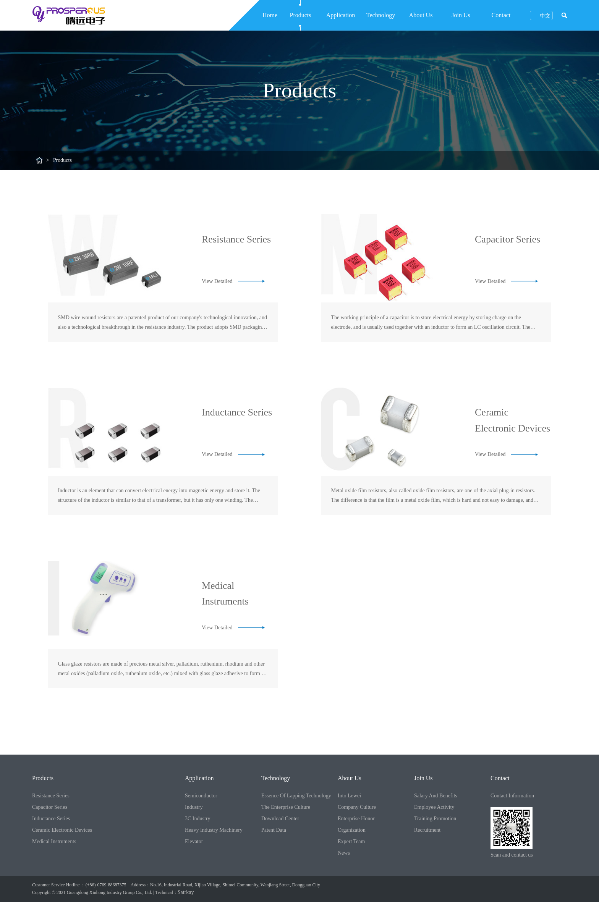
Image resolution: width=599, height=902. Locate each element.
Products (300, 15)
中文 (541, 15)
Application (340, 15)
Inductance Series (51, 818)
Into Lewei (349, 796)
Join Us (461, 15)
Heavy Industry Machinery (214, 830)
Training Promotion (435, 818)
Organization (352, 830)
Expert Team (351, 841)
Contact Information (512, 796)
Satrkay (186, 892)
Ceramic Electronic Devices (62, 830)
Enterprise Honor (356, 818)
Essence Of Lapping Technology (296, 796)
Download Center (280, 818)
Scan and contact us (512, 855)
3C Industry (197, 818)
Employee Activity (434, 807)
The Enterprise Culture (285, 807)
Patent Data (273, 830)
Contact (501, 15)
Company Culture (357, 807)
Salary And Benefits (435, 796)
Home (269, 15)
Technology (380, 15)
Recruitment (427, 830)
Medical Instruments (54, 841)
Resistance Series (51, 796)
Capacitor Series (49, 807)
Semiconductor (201, 796)
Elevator (194, 841)
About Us (421, 15)
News (344, 853)
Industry (194, 807)
